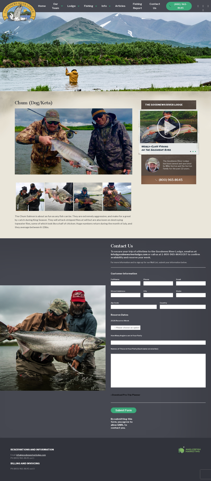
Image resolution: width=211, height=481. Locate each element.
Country (163, 303)
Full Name (115, 279)
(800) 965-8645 (178, 6)
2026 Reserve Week (120, 321)
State (178, 291)
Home (42, 5)
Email (178, 279)
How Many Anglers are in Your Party (126, 336)
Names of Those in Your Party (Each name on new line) (134, 349)
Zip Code (115, 303)
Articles (120, 5)
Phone (146, 279)
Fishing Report (137, 6)
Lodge (71, 5)
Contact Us (155, 6)
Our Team (55, 6)
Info (104, 5)
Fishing (88, 5)
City (145, 291)
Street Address (118, 291)
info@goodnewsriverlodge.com (31, 455)
